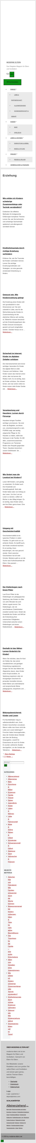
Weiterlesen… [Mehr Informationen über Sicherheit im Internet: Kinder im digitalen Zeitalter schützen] (12, 389)
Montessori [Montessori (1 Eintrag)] (26, 1117)
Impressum (14, 1084)
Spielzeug (17, 132)
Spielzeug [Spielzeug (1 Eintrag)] (17, 1122)
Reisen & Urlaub (19, 159)
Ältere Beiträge (10, 754)
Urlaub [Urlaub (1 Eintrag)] (16, 1128)
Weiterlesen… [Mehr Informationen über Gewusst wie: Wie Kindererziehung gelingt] (7, 332)
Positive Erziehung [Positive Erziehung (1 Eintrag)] (11, 1120)
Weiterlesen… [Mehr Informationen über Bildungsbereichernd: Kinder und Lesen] (17, 750)
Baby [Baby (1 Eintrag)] (27, 1106)
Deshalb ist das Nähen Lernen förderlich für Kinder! (12, 651)
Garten (10, 800)
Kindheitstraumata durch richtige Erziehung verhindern (13, 251)
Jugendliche (12, 803)
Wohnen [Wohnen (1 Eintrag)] (21, 1128)
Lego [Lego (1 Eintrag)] (22, 1117)
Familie (15, 89)
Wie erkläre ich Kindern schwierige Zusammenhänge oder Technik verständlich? (14, 983)
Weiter (10, 756)
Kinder (15, 122)
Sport (10, 854)
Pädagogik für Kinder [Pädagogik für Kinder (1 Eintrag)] (20, 1120)
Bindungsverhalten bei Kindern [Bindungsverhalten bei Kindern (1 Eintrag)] (19, 1109)
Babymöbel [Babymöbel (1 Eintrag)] (9, 1109)
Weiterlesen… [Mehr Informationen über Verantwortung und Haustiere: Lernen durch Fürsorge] (7, 453)
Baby (16, 127)
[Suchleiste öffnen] (8, 74)
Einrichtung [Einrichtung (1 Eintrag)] (9, 1112)
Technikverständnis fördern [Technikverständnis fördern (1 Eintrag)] (17, 1125)
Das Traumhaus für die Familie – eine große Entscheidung (13, 946)
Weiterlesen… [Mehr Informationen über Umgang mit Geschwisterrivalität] (7, 566)
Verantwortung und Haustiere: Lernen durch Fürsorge (13, 413)
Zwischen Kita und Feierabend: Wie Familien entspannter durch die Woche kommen (12, 890)
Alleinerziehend (20, 105)
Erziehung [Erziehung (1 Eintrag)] (14, 1112)
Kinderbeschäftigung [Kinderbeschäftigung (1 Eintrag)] (14, 1114)
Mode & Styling (19, 149)
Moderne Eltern (14, 62)
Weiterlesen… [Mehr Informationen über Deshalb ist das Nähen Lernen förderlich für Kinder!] (7, 691)
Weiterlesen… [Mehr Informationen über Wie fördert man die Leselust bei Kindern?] (9, 507)
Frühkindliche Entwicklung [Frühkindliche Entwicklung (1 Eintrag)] (23, 1112)
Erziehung (11, 792)
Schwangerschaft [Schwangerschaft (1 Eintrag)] (10, 1122)
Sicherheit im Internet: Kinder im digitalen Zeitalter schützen (12, 356)
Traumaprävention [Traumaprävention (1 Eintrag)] (11, 1128)
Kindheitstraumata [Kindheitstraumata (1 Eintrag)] (16, 1117)
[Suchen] (5, 765)
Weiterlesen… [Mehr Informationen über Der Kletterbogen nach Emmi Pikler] (19, 627)
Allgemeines (12, 779)
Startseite (13, 1081)
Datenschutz (14, 1087)
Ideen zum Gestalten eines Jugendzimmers (13, 965)
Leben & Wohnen (18, 138)
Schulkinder (12, 840)
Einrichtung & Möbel (21, 143)
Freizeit (15, 154)
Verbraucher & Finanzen (19, 165)
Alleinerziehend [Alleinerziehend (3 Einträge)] (16, 1105)
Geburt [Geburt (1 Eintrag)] (8, 1114)
